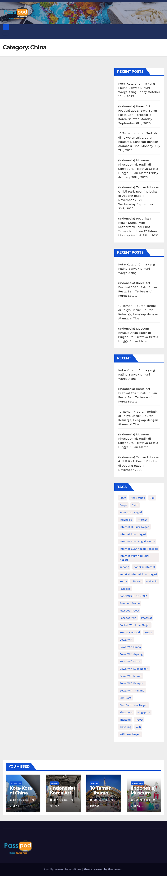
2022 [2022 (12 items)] (123, 497)
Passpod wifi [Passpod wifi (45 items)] (128, 617)
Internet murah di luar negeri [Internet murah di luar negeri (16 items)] (134, 557)
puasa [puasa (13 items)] (148, 632)
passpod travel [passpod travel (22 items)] (129, 610)
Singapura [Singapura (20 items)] (143, 712)
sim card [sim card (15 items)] (126, 697)
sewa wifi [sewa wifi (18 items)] (126, 639)
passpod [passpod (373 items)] (125, 588)
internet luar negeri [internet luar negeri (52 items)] (133, 534)
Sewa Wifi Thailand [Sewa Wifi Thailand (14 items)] (132, 690)
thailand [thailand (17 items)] (125, 719)
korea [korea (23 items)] (123, 581)
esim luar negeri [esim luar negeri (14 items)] (131, 512)
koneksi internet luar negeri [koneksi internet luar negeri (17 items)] (138, 574)
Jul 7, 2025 (101, 800)
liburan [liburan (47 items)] (137, 581)
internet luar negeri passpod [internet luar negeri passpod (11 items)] (139, 548)
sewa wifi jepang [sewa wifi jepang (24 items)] (131, 654)
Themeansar (115, 869)
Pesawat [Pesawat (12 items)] (146, 617)
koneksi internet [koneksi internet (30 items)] (144, 566)
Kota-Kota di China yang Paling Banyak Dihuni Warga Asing (136, 88)
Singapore (137, 783)
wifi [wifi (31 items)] (138, 726)
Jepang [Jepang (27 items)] (124, 566)
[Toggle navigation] (5, 34)
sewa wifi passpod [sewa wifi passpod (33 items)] (132, 683)
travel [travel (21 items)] (139, 719)
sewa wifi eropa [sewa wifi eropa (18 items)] (130, 646)
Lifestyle (16, 783)
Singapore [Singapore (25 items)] (126, 712)
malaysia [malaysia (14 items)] (151, 581)
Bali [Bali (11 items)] (152, 497)
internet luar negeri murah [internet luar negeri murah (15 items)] (137, 541)
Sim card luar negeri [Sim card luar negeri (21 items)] (133, 705)
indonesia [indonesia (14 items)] (126, 519)
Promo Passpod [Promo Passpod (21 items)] (130, 632)
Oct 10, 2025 (21, 800)
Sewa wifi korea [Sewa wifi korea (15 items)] (130, 661)
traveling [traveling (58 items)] (125, 726)
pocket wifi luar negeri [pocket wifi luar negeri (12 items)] (135, 625)
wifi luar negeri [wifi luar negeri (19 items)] (130, 734)
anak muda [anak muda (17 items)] (138, 497)
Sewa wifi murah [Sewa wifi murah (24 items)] (130, 676)
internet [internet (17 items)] (142, 519)
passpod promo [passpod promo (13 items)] (130, 603)
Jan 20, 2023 (142, 800)
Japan (94, 783)
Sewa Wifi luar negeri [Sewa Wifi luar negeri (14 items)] (134, 668)
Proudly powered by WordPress (63, 869)
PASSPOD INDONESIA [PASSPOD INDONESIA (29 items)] (133, 596)
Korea (54, 783)
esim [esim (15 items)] (135, 505)
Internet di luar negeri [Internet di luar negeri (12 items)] (134, 526)
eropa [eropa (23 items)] (123, 505)
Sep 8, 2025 (60, 800)
